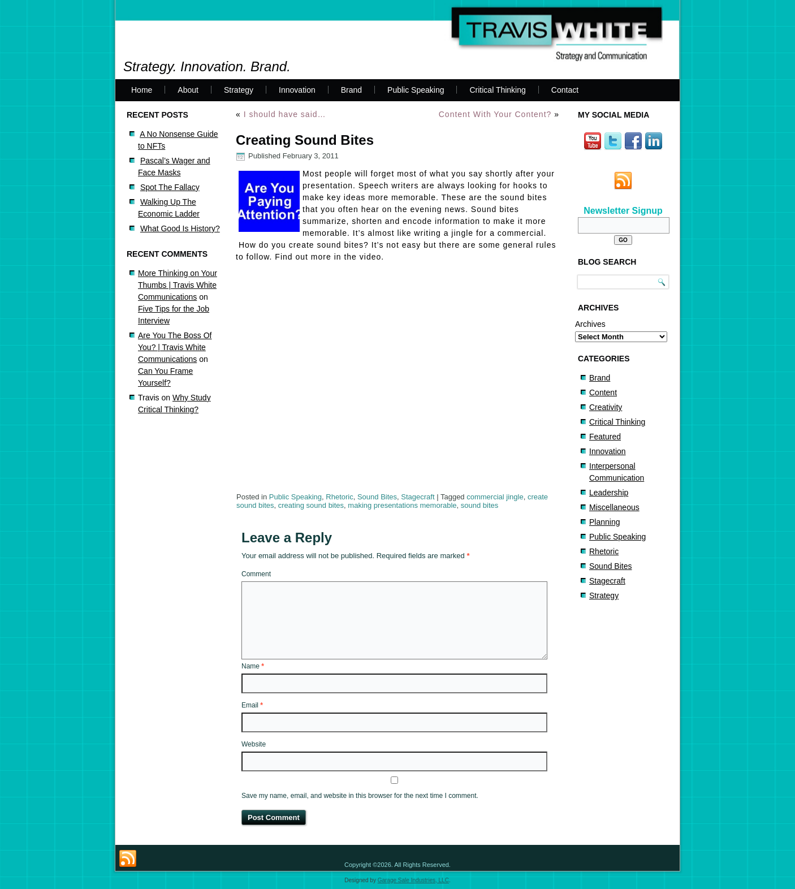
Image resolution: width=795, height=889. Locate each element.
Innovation (297, 89)
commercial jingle (494, 497)
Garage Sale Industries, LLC (413, 880)
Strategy (238, 89)
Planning (604, 522)
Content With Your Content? (495, 114)
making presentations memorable (402, 505)
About (188, 89)
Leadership (608, 492)
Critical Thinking (497, 89)
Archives (590, 324)
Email (252, 705)
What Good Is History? (180, 228)
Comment (256, 574)
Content (603, 392)
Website (253, 744)
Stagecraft (417, 497)
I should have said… (285, 114)
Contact (564, 89)
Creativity (605, 407)
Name (252, 666)
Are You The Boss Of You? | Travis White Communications (175, 347)
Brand (351, 89)
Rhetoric (339, 497)
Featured (605, 436)
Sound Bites (377, 497)
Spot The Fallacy (170, 187)
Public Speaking (415, 89)
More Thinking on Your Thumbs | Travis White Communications (177, 285)
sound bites (480, 505)
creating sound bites (311, 505)
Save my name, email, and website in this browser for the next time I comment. (359, 796)
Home (141, 89)
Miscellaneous (614, 507)
